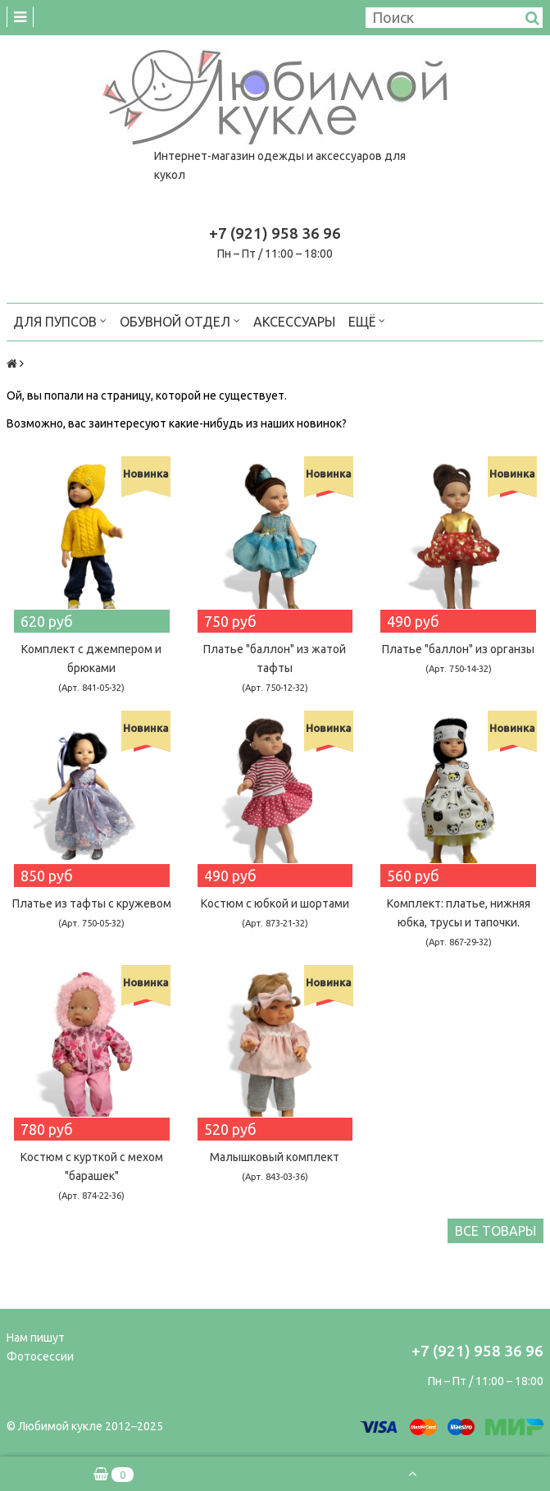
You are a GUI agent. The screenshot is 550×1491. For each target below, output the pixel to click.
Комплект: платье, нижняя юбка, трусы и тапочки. (458, 922)
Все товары (495, 1230)
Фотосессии (40, 1356)
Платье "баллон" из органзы (458, 658)
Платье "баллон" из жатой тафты (274, 668)
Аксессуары (294, 321)
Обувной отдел (180, 320)
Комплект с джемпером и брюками (91, 668)
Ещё (366, 320)
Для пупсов (60, 320)
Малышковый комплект (274, 1166)
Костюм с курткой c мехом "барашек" (91, 1175)
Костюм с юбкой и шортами (275, 912)
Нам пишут (36, 1337)
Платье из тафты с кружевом (91, 912)
